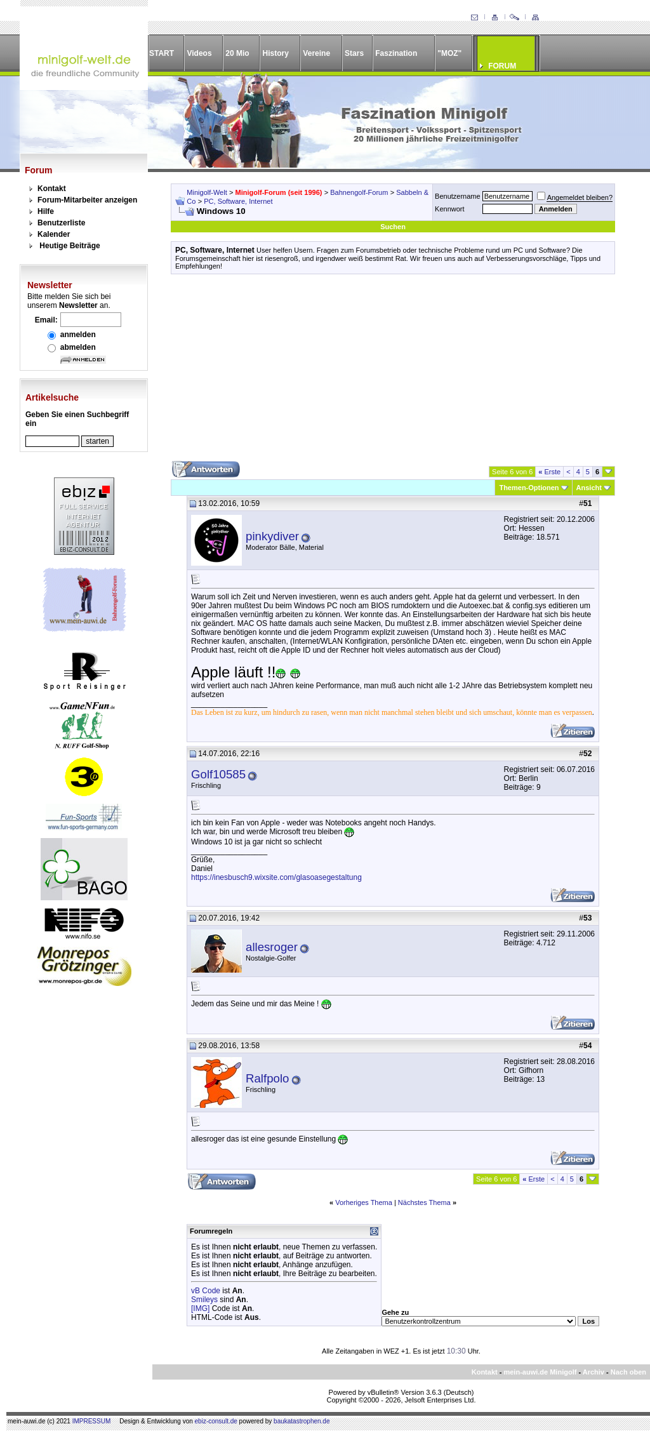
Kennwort (449, 209)
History (276, 53)
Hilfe (45, 211)
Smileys (204, 1299)
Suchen (393, 226)
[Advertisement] (393, 372)
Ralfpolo (267, 1078)
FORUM (502, 66)
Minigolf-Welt (207, 192)
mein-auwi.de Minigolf (539, 1372)
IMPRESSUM (91, 1421)
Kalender (53, 234)
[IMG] (200, 1308)
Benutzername (458, 196)
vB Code (205, 1290)
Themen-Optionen (529, 487)
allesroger (272, 947)
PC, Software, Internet (238, 201)
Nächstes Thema (424, 1202)
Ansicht (589, 487)
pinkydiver (272, 536)
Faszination (396, 53)
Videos (199, 53)
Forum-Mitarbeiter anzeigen (87, 200)
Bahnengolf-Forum (359, 192)
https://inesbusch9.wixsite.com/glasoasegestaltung (276, 877)
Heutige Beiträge (69, 245)
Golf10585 (218, 774)
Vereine (316, 53)
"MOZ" (449, 53)
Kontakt (51, 188)
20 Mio (237, 53)
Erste (549, 472)
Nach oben (628, 1372)
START (161, 53)
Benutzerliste (61, 222)
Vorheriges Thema (363, 1202)
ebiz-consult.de (216, 1421)
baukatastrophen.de (301, 1421)
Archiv (593, 1372)
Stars (354, 53)
